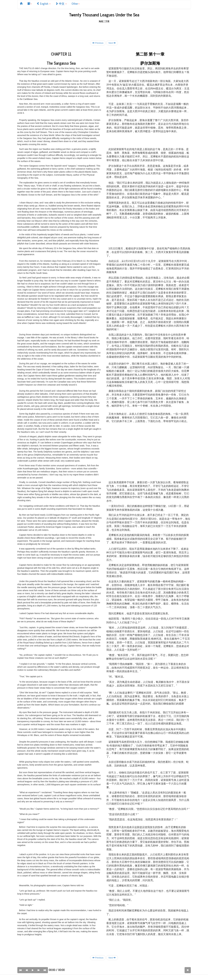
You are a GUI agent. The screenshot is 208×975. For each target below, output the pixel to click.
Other (76, 3)
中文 (61, 3)
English (44, 3)
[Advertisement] (104, 30)
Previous (97, 43)
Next (112, 43)
